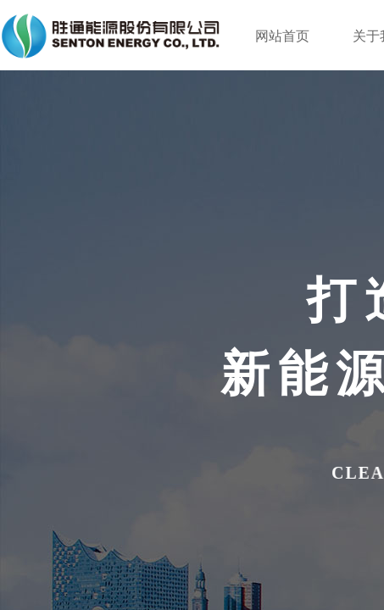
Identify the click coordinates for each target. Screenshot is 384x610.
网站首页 (282, 36)
